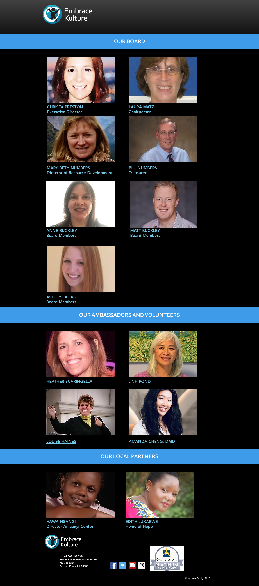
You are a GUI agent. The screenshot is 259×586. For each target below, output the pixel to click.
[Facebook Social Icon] (113, 565)
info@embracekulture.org (82, 559)
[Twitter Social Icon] (122, 565)
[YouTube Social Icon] (132, 565)
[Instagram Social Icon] (141, 565)
